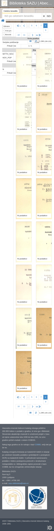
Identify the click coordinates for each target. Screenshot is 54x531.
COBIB (38, 444)
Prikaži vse (11, 46)
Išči (49, 16)
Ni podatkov (22, 86)
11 (24, 35)
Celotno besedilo (10, 11)
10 (19, 35)
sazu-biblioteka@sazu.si (18, 483)
